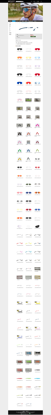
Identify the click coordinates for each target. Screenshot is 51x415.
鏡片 (9, 29)
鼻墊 (9, 28)
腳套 (9, 27)
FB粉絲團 (37, 1)
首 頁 (31, 1)
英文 (41, 1)
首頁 (15, 22)
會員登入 (34, 1)
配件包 (10, 30)
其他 (9, 31)
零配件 (19, 22)
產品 (17, 22)
